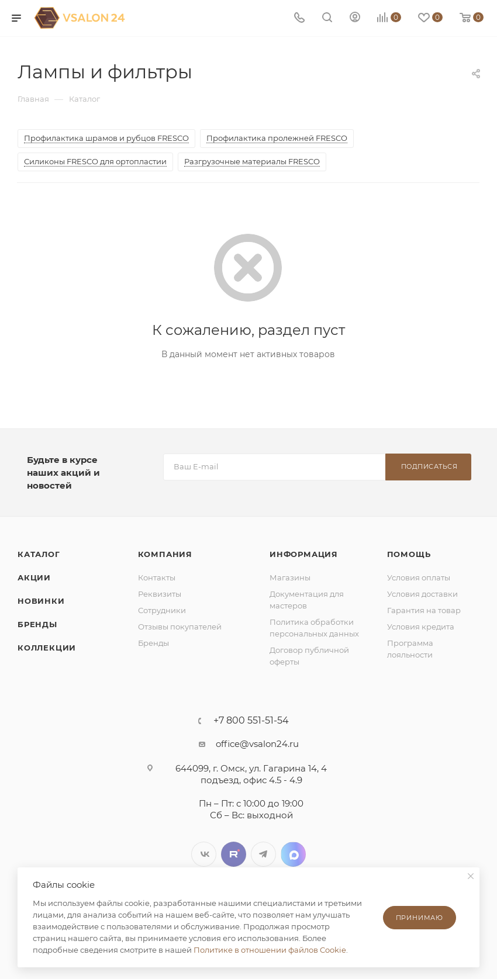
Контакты (156, 577)
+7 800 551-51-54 (251, 720)
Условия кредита (420, 626)
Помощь (409, 554)
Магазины (290, 577)
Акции (34, 577)
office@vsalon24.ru (257, 743)
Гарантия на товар (424, 610)
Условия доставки (422, 594)
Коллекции (47, 647)
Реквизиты (159, 594)
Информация (304, 554)
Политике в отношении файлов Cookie (270, 949)
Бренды (37, 624)
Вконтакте (203, 854)
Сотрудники (162, 610)
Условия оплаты (418, 577)
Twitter (233, 854)
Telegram (263, 854)
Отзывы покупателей (180, 626)
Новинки (41, 601)
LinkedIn (293, 854)
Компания (165, 554)
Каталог (39, 554)
